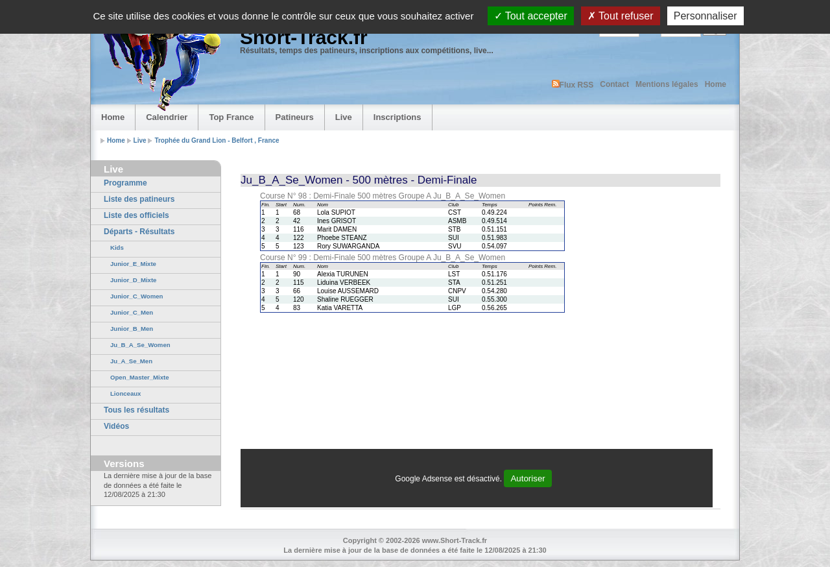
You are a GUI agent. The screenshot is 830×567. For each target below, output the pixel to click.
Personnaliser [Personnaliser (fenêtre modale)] (705, 15)
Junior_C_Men (131, 312)
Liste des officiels (136, 215)
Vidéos (116, 426)
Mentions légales (666, 84)
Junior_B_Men (131, 328)
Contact (614, 84)
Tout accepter (530, 15)
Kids (117, 247)
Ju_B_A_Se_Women (140, 344)
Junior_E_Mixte (133, 263)
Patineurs (295, 117)
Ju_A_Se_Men (131, 361)
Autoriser (527, 478)
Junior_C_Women (136, 296)
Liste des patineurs (139, 199)
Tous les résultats (136, 410)
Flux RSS (573, 85)
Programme (125, 182)
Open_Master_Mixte (139, 377)
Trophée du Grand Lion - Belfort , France (216, 140)
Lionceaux (125, 393)
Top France (231, 117)
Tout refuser (620, 15)
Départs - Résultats (139, 231)
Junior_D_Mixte (133, 280)
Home (715, 84)
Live (343, 117)
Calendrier (166, 117)
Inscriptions (397, 117)
